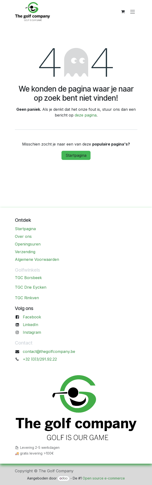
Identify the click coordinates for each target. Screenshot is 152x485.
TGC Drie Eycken (30, 287)
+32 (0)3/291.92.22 (40, 359)
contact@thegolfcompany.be (49, 351)
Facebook (32, 317)
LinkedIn (30, 324)
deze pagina (86, 115)
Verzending (25, 251)
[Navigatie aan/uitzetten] (132, 11)
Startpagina (76, 155)
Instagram (32, 332)
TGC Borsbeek (28, 277)
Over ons (23, 236)
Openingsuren (28, 244)
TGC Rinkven (27, 297)
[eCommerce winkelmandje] (123, 11)
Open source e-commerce (104, 478)
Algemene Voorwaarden (37, 259)
